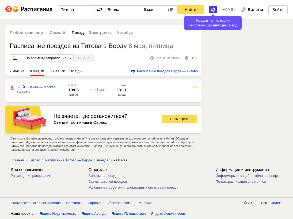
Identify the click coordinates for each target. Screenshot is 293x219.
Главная (17, 160)
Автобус (124, 32)
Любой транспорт (27, 32)
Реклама (145, 203)
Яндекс (276, 203)
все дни (77, 71)
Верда (122, 94)
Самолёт (58, 32)
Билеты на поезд (102, 176)
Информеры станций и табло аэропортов (249, 176)
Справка (94, 203)
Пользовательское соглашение (36, 203)
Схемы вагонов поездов (108, 182)
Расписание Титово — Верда (68, 160)
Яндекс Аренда (94, 214)
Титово (73, 94)
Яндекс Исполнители (168, 214)
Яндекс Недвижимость (58, 214)
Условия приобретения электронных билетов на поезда (133, 187)
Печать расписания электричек (241, 182)
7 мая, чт (17, 71)
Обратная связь (119, 203)
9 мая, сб (57, 71)
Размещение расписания (31, 176)
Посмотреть (179, 119)
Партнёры (74, 203)
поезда (102, 160)
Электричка (100, 32)
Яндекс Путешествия (129, 214)
